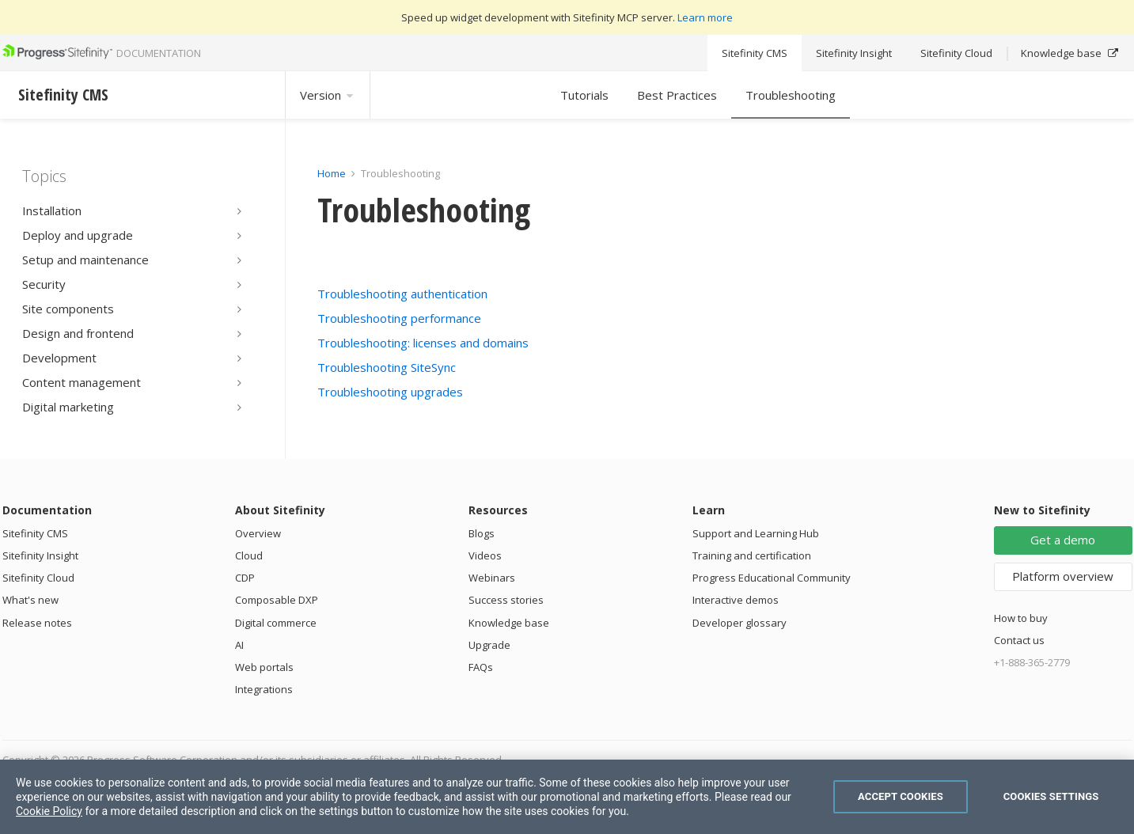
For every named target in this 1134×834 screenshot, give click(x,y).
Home (331, 173)
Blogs (481, 533)
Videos (485, 555)
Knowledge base (1069, 53)
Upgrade (489, 645)
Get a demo (1062, 540)
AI (239, 645)
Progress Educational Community (771, 578)
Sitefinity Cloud (956, 53)
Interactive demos (735, 600)
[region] (567, 797)
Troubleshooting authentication (402, 293)
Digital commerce (276, 623)
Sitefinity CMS (754, 53)
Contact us (1019, 640)
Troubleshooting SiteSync (386, 367)
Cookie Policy (49, 811)
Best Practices (677, 95)
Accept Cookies (900, 796)
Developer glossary (739, 623)
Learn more (705, 17)
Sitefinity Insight (854, 53)
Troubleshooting (790, 95)
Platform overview (1062, 576)
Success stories (506, 600)
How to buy (1021, 618)
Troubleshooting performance (399, 318)
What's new (30, 600)
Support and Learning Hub (755, 533)
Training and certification (751, 555)
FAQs (480, 667)
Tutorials (584, 95)
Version (327, 95)
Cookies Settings (1051, 796)
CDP (245, 578)
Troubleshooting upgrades (390, 392)
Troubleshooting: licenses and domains (423, 343)
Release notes (37, 623)
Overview (258, 533)
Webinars (491, 578)
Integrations (264, 689)
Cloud (249, 555)
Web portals (264, 667)
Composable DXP (276, 600)
